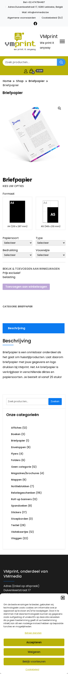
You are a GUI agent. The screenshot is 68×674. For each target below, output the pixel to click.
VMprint (49, 36)
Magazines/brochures (25, 473)
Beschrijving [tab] (16, 328)
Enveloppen (18, 447)
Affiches (16, 427)
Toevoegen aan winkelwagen (26, 287)
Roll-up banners (21, 499)
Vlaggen (16, 538)
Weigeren (34, 652)
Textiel (15, 525)
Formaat (9, 194)
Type (39, 238)
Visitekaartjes (19, 532)
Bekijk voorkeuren (34, 661)
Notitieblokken (20, 486)
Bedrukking (10, 250)
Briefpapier (25, 306)
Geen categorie (21, 467)
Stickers (16, 512)
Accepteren (34, 642)
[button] (63, 598)
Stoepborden (19, 519)
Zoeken (55, 401)
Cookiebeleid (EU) (52, 17)
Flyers (14, 453)
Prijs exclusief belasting (11, 275)
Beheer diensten (33, 632)
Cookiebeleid (32, 669)
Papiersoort (11, 238)
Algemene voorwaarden (21, 17)
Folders (15, 460)
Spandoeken (19, 505)
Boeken (15, 434)
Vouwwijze (43, 250)
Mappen (16, 479)
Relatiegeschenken (23, 493)
